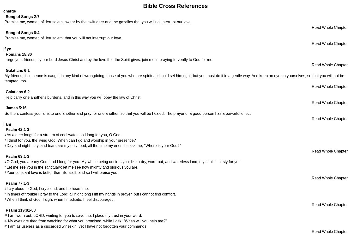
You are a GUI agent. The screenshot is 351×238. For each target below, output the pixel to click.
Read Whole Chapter (330, 27)
